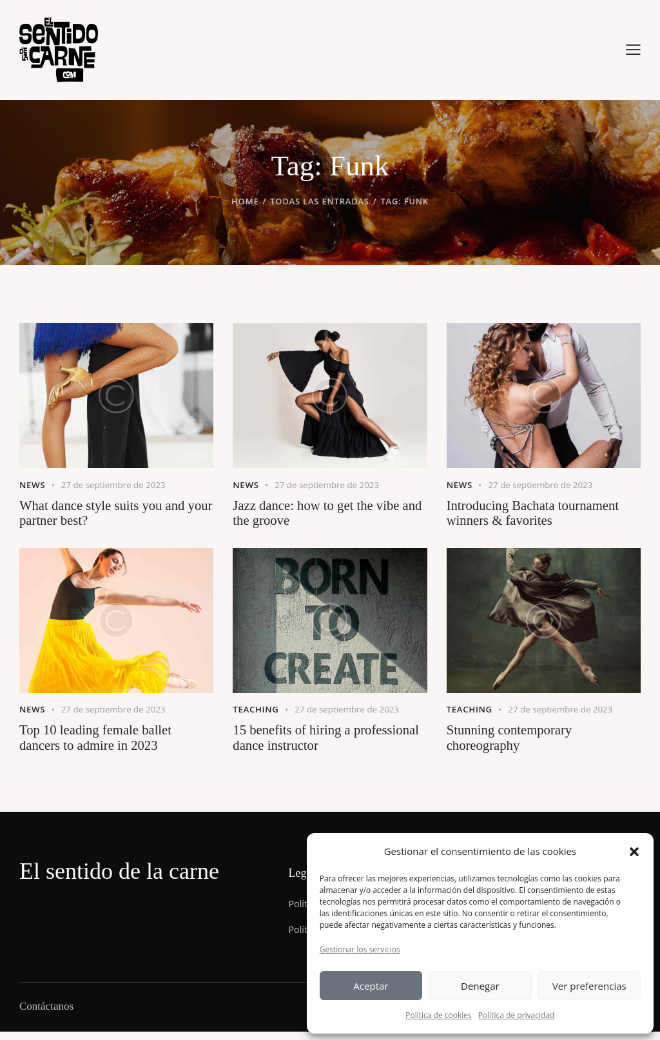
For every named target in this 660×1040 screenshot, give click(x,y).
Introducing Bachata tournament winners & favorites (538, 514)
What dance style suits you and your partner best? (107, 514)
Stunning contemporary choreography (513, 744)
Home (244, 201)
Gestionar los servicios (360, 949)
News (32, 484)
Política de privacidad (516, 1015)
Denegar (480, 985)
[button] (634, 851)
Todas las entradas (319, 201)
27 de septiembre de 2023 (117, 484)
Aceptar (370, 985)
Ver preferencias (589, 985)
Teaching (257, 713)
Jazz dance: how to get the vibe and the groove (321, 514)
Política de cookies (438, 1015)
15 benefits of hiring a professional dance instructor (314, 744)
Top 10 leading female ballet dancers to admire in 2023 (100, 744)
